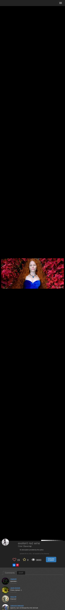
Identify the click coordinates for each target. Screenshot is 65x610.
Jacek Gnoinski (15, 588)
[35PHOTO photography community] (11, 3)
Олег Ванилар (25, 546)
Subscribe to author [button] (51, 559)
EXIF (21, 573)
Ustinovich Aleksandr (17, 605)
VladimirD (13, 579)
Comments (10, 573)
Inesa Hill (13, 597)
